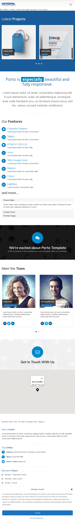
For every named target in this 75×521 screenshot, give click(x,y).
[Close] (41, 378)
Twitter (10, 323)
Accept (37, 513)
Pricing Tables (8, 200)
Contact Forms (9, 212)
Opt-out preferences (36, 518)
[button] (72, 489)
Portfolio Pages (9, 216)
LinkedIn (14, 323)
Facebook (6, 323)
